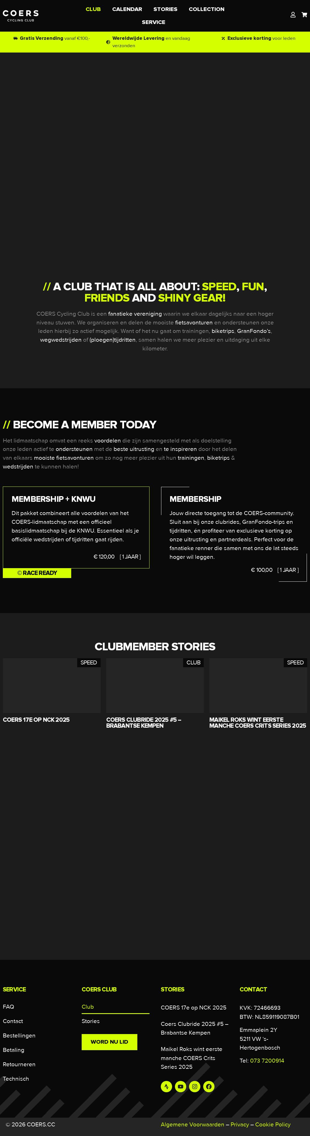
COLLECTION (206, 9)
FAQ (8, 1006)
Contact (13, 1021)
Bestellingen (19, 1035)
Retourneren (19, 1064)
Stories (91, 1021)
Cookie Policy (273, 1124)
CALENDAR (127, 9)
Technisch (16, 1078)
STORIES (165, 9)
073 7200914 (267, 1060)
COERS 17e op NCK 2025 (193, 1007)
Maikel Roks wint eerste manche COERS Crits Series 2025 (191, 1058)
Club (88, 1006)
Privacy (240, 1124)
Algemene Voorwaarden (192, 1124)
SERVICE (155, 22)
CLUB (93, 9)
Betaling (13, 1050)
